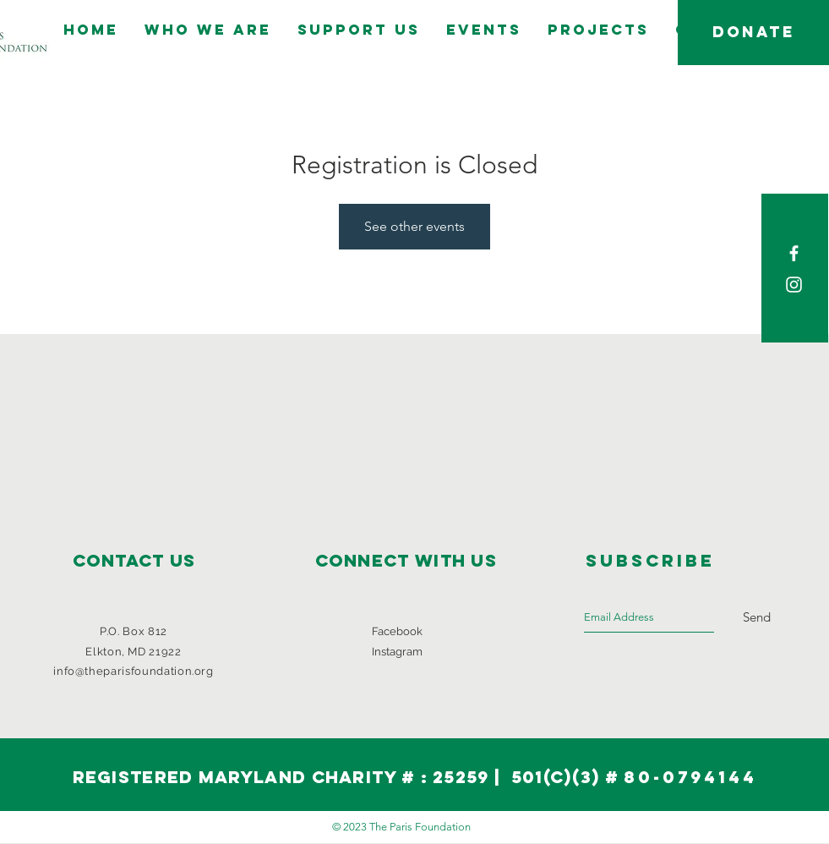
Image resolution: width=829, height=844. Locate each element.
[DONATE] (753, 32)
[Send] (757, 617)
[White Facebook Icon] (793, 253)
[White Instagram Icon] (793, 284)
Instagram (397, 651)
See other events (414, 226)
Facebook (397, 631)
